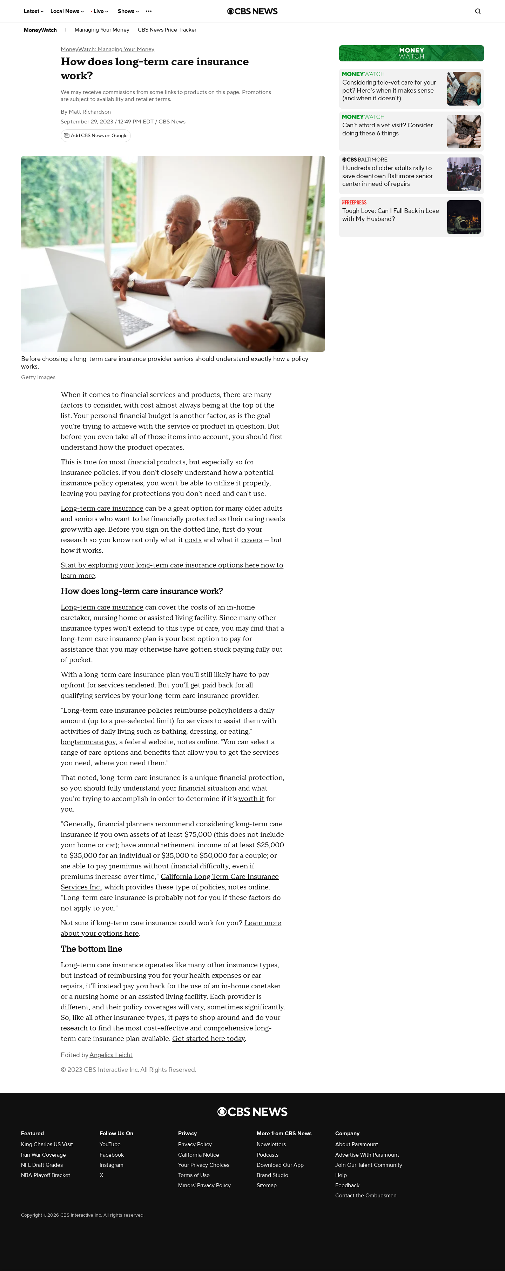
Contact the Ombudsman (366, 1195)
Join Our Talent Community (368, 1165)
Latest (33, 11)
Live (101, 11)
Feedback (347, 1185)
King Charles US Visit (47, 1144)
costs (193, 540)
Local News (67, 11)
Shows (128, 11)
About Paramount (356, 1144)
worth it (251, 798)
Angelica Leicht (111, 1055)
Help (341, 1175)
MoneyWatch (40, 30)
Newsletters (271, 1144)
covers (251, 540)
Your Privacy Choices (203, 1165)
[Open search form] (478, 11)
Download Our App (280, 1165)
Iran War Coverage (43, 1155)
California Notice (198, 1155)
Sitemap (267, 1185)
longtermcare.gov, (89, 742)
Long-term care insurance (102, 508)
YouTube (110, 1144)
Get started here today (208, 1038)
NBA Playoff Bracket (45, 1175)
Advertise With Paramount (367, 1155)
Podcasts (267, 1155)
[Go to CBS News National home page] (252, 11)
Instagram (111, 1165)
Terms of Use (194, 1175)
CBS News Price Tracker (167, 30)
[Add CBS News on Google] (96, 135)
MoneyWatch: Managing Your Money (107, 49)
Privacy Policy (195, 1144)
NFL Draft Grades (42, 1165)
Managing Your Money (102, 30)
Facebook (112, 1155)
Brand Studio (272, 1175)
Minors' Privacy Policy (204, 1185)
